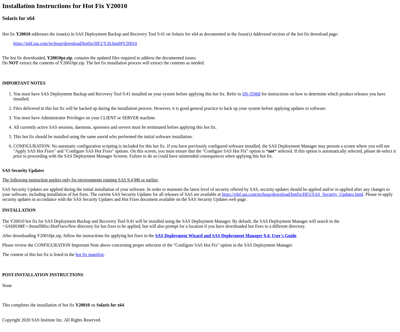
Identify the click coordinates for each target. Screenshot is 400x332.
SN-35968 (251, 94)
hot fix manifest (90, 254)
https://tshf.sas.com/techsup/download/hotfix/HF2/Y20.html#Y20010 (75, 43)
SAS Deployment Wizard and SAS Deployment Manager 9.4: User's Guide (225, 235)
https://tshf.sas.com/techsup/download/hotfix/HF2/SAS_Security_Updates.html (292, 194)
